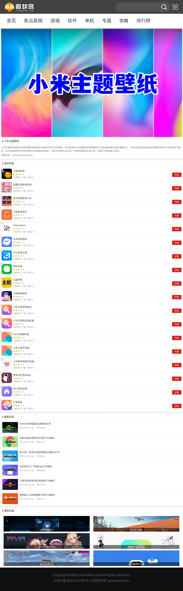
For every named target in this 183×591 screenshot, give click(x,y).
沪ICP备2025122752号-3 (73, 581)
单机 (89, 20)
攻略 (124, 20)
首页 (11, 20)
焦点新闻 (33, 20)
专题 (106, 20)
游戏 (55, 20)
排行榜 (143, 20)
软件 (72, 20)
